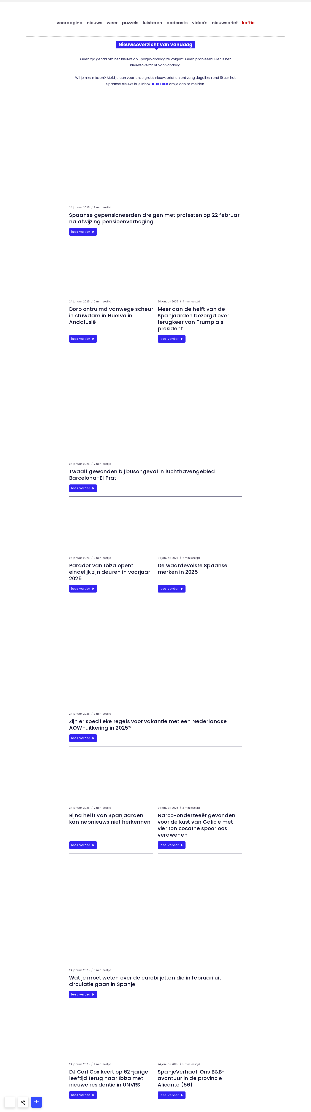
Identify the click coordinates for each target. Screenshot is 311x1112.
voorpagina (70, 23)
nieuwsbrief (225, 23)
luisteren (152, 23)
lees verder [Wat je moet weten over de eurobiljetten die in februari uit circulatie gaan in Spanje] (83, 994)
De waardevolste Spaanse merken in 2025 (193, 568)
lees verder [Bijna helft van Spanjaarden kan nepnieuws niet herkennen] (83, 845)
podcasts (177, 23)
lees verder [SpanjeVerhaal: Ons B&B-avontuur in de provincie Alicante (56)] (171, 1095)
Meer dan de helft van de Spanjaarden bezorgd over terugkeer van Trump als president (194, 318)
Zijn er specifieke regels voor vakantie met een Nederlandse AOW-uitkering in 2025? (149, 724)
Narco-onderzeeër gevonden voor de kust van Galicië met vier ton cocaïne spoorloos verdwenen (197, 825)
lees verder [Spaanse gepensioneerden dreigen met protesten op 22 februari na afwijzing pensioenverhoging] (83, 232)
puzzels (130, 23)
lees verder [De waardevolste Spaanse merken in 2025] (171, 588)
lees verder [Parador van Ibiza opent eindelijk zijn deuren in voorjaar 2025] (83, 588)
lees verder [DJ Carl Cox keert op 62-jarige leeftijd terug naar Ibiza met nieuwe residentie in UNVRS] (83, 1095)
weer (112, 23)
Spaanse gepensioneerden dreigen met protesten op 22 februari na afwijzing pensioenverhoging (144, 218)
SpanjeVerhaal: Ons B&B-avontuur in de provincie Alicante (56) (192, 1078)
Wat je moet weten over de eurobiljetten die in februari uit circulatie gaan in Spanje (146, 981)
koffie (248, 23)
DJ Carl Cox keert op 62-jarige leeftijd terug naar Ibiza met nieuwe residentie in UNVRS (109, 1078)
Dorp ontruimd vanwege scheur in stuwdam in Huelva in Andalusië (110, 315)
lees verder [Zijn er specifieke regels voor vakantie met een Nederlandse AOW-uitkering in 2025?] (83, 738)
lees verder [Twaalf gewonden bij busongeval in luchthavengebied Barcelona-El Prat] (83, 488)
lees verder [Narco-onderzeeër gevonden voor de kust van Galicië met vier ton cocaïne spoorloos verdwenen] (171, 845)
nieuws (94, 23)
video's (200, 23)
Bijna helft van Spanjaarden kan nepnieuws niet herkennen (110, 818)
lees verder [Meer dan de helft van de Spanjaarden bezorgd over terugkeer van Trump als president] (171, 339)
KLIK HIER (160, 83)
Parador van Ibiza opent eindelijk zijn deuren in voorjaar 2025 (110, 572)
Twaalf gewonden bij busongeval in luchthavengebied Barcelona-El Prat (142, 474)
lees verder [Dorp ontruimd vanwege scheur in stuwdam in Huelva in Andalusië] (83, 339)
